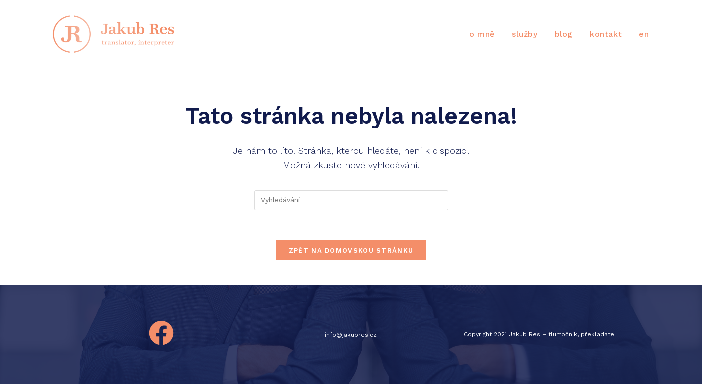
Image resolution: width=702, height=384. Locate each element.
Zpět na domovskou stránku (351, 250)
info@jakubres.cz (351, 334)
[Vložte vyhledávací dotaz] (351, 200)
